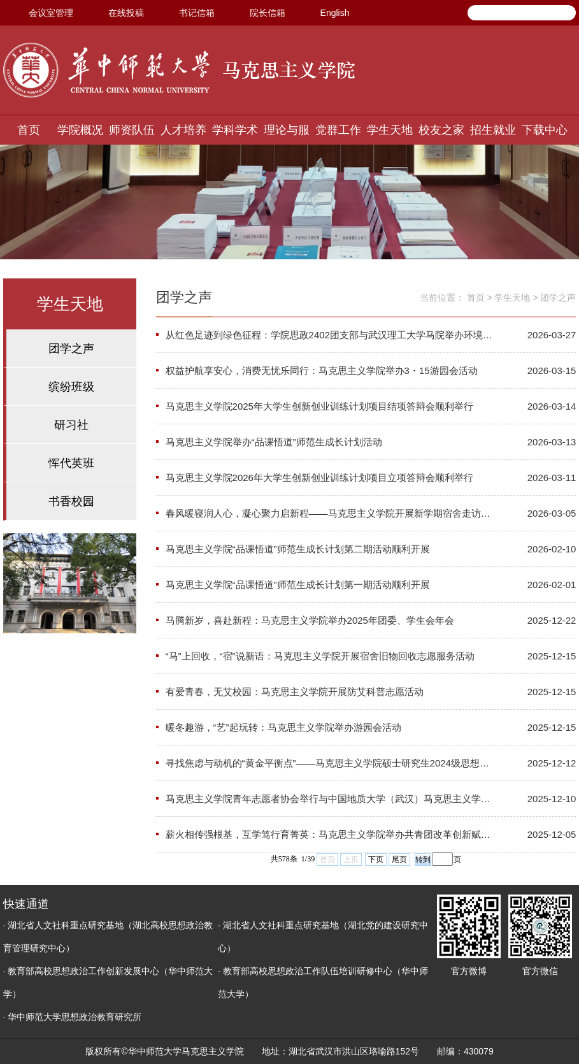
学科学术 (235, 130)
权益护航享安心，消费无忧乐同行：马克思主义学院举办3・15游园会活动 (322, 370)
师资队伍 (132, 130)
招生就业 (493, 130)
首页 (28, 130)
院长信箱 (267, 13)
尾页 (399, 859)
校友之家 (441, 130)
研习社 (71, 425)
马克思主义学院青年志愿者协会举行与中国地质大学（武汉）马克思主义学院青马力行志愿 (330, 798)
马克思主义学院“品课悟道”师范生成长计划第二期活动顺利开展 (298, 548)
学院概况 (80, 130)
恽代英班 (71, 463)
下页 (375, 859)
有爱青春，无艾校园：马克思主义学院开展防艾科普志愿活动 (295, 691)
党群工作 (338, 130)
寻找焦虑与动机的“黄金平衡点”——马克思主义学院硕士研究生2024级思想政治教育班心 (330, 763)
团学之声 (71, 348)
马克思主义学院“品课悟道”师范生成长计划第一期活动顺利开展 (298, 584)
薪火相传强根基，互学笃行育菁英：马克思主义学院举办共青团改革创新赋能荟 (330, 834)
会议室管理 (51, 13)
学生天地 (390, 130)
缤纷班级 (71, 386)
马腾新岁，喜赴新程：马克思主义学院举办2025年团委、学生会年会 (310, 620)
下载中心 (545, 130)
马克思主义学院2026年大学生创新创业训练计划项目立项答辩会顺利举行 (319, 477)
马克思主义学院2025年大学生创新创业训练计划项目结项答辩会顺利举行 (319, 406)
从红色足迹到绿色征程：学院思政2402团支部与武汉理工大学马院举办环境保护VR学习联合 (330, 334)
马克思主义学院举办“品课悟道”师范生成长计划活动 (274, 441)
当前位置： (442, 297)
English (335, 13)
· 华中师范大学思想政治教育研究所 (72, 1017)
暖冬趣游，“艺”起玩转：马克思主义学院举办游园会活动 (283, 727)
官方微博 (469, 971)
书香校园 (71, 501)
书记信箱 (197, 13)
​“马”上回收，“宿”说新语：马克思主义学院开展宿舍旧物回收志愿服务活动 (320, 656)
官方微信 (540, 971)
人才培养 (183, 130)
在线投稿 (126, 13)
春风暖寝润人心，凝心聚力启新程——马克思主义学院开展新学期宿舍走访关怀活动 (330, 513)
